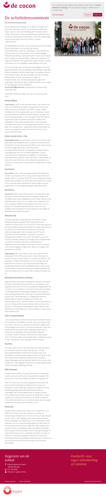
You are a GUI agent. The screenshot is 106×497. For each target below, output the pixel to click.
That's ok (97, 15)
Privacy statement (10, 481)
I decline (88, 15)
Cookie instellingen (25, 481)
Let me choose (58, 15)
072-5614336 (12, 469)
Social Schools (96, 481)
